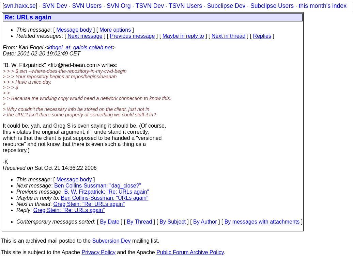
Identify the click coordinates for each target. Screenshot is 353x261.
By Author (205, 222)
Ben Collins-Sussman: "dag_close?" (97, 186)
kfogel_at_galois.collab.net (80, 47)
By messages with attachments (262, 222)
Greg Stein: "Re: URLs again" (89, 204)
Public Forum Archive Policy (190, 252)
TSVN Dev (150, 5)
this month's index (323, 5)
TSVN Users (185, 5)
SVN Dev (54, 5)
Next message (84, 36)
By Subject (172, 222)
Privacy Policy (98, 252)
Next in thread (229, 36)
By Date (109, 222)
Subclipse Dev (226, 5)
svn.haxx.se (20, 5)
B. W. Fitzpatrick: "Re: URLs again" (106, 192)
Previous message (132, 36)
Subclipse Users (272, 5)
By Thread (139, 222)
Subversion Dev (111, 241)
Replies (262, 36)
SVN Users (87, 5)
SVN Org (119, 5)
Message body (74, 30)
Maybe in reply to (183, 36)
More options (115, 30)
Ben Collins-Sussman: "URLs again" (105, 198)
